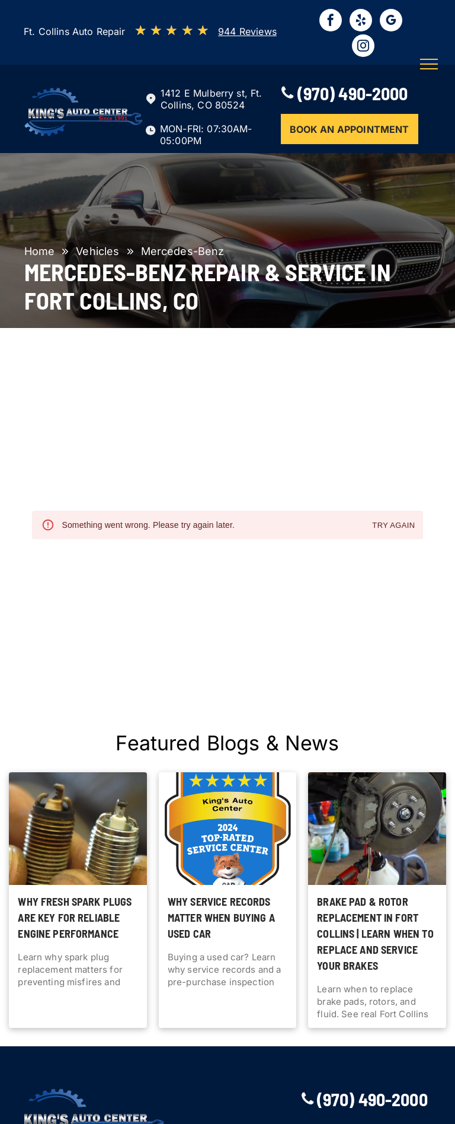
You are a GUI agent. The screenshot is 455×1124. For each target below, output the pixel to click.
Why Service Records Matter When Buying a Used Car (221, 917)
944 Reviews (247, 31)
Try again (393, 526)
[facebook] (330, 21)
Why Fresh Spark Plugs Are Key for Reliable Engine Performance (75, 917)
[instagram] (363, 47)
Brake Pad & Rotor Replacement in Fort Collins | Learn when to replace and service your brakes (375, 933)
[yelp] (361, 21)
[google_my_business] (391, 21)
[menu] (429, 64)
